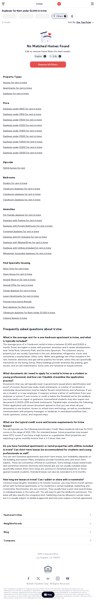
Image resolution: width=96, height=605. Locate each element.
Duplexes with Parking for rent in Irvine (22, 220)
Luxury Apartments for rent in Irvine (21, 296)
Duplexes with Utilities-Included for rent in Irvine (27, 248)
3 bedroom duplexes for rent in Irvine (21, 199)
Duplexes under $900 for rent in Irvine (22, 114)
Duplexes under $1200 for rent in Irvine (22, 125)
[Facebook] (28, 578)
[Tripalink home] (3, 3)
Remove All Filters (48, 64)
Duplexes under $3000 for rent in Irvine (22, 152)
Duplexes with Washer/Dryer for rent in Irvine (25, 242)
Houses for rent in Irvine (15, 82)
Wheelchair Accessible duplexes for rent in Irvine (27, 253)
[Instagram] (58, 578)
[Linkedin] (48, 578)
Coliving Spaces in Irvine (15, 318)
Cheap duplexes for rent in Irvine (19, 290)
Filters (59, 16)
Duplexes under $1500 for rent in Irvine (22, 136)
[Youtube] (67, 578)
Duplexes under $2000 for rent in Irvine (22, 141)
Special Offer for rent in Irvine (18, 285)
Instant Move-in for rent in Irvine (19, 279)
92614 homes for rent (14, 168)
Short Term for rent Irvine (16, 268)
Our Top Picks (85, 22)
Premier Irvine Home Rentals (17, 301)
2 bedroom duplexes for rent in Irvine (22, 194)
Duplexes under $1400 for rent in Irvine (22, 130)
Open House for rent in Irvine (17, 274)
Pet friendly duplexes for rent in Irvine (22, 215)
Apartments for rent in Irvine (17, 88)
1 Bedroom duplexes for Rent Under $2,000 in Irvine (29, 312)
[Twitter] (38, 578)
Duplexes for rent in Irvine (16, 93)
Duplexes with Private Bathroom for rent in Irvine (28, 226)
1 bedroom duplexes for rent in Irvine (21, 188)
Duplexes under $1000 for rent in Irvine (22, 119)
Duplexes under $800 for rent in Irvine (22, 108)
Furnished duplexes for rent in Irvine (21, 231)
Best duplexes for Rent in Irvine (18, 307)
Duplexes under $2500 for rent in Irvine (22, 147)
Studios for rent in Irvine (15, 183)
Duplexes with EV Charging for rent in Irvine (25, 237)
